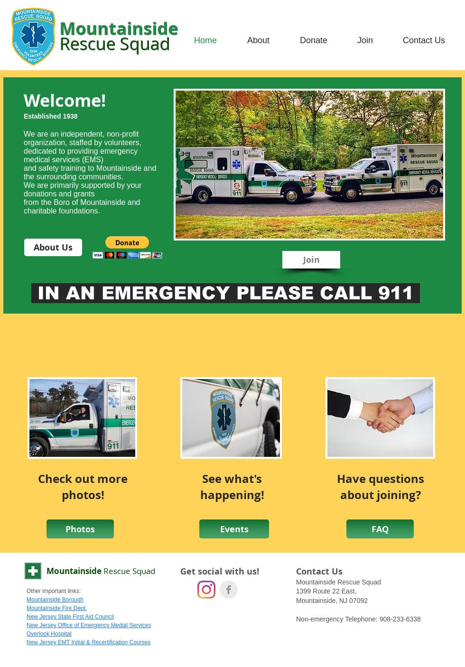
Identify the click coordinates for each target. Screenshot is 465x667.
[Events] (234, 528)
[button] (127, 247)
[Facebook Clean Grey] (229, 590)
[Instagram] (206, 590)
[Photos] (80, 528)
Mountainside (100, 570)
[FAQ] (380, 528)
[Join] (311, 260)
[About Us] (53, 247)
